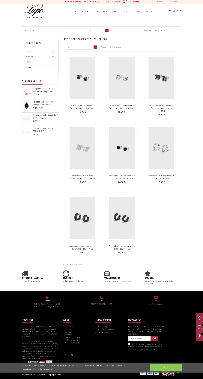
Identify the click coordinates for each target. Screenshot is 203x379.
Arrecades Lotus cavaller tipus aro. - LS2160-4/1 (161, 177)
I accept (166, 367)
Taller (137, 11)
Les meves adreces (104, 332)
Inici (76, 11)
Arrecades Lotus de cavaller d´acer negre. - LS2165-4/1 (122, 177)
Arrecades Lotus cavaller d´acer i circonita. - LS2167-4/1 (122, 106)
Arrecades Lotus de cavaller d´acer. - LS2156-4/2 (122, 247)
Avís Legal (68, 335)
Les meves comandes (105, 329)
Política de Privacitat (72, 343)
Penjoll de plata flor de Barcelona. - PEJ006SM (43, 90)
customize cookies (45, 369)
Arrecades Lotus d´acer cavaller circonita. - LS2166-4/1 (82, 177)
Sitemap (67, 332)
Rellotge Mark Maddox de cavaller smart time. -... (44, 103)
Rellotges (29, 56)
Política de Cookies (71, 340)
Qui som (148, 11)
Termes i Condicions (72, 337)
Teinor (58, 374)
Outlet (127, 11)
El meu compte (103, 326)
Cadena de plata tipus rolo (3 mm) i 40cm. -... (45, 116)
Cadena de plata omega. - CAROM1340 (44, 129)
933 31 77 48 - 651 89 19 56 (101, 304)
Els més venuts (32, 81)
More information (30, 369)
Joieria (85, 11)
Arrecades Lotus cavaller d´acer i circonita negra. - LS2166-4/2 (161, 108)
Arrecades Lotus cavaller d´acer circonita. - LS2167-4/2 (82, 106)
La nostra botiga (70, 326)
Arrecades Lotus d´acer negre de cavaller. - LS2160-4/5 (82, 247)
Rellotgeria (99, 11)
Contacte (68, 329)
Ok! (154, 338)
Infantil (115, 11)
